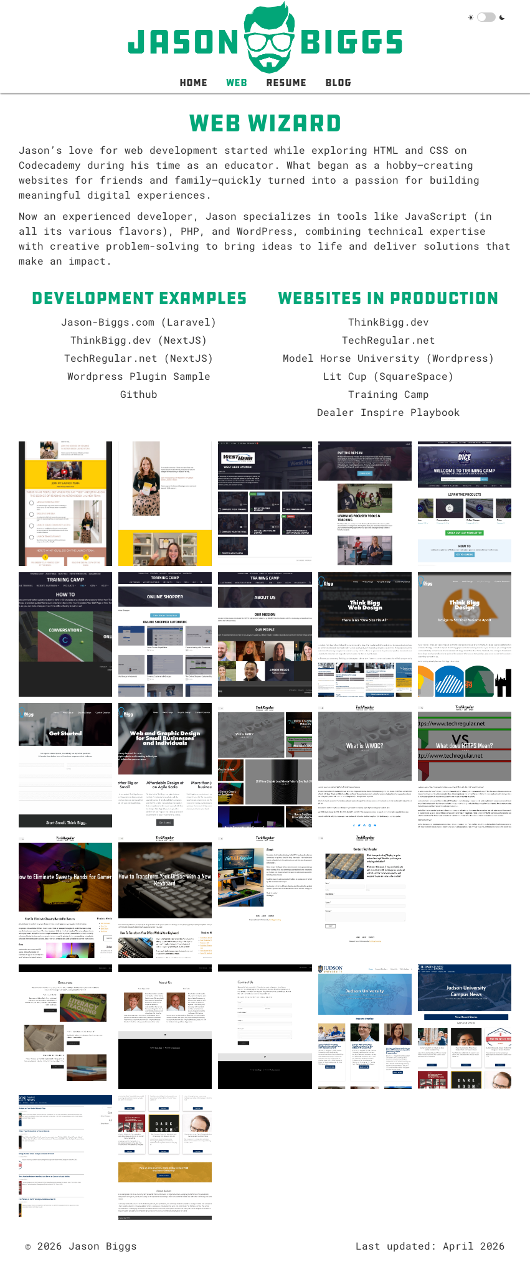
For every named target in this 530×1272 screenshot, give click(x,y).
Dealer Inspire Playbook (388, 411)
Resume (286, 82)
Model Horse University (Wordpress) (389, 357)
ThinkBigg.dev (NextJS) (138, 339)
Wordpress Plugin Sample (139, 375)
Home (193, 82)
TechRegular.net (388, 339)
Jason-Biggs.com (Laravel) (139, 321)
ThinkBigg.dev (388, 321)
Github (139, 393)
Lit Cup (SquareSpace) (388, 375)
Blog (338, 82)
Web (236, 82)
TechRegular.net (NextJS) (139, 357)
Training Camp (388, 393)
